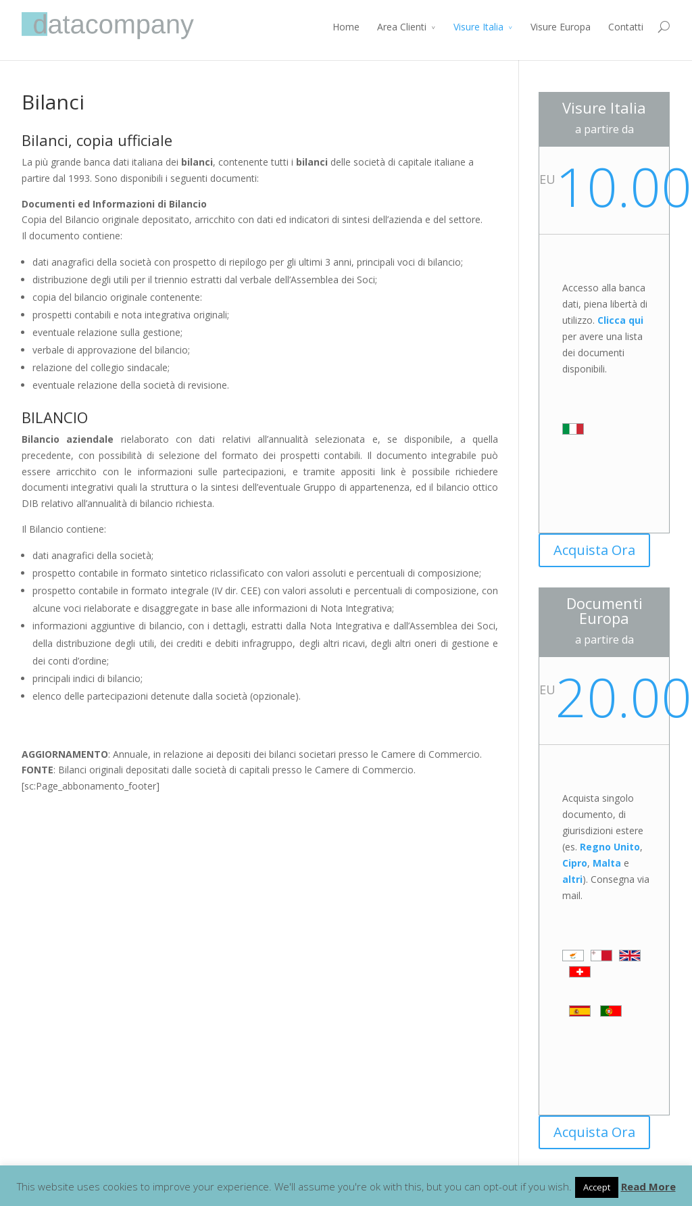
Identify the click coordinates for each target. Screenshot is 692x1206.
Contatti (625, 26)
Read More (648, 1186)
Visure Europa (560, 26)
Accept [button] (596, 1187)
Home (346, 26)
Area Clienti (401, 26)
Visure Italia (478, 26)
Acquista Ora (594, 550)
